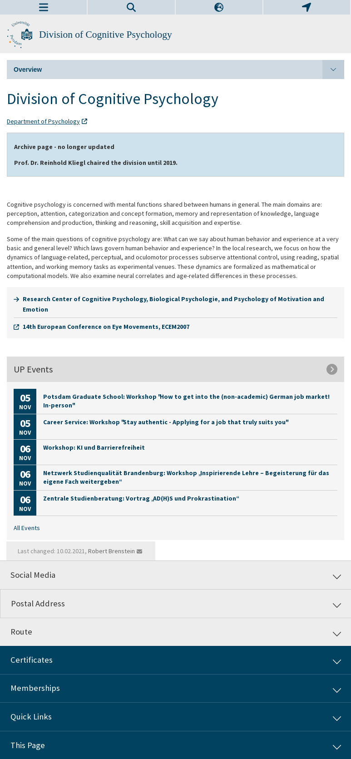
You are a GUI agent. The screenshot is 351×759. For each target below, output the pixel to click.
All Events (27, 528)
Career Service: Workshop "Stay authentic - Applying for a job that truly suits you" (165, 422)
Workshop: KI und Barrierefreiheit (94, 447)
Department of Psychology (43, 121)
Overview (179, 69)
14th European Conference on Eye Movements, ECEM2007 (106, 326)
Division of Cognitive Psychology (105, 34)
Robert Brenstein (111, 551)
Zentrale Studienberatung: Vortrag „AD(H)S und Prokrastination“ (140, 498)
